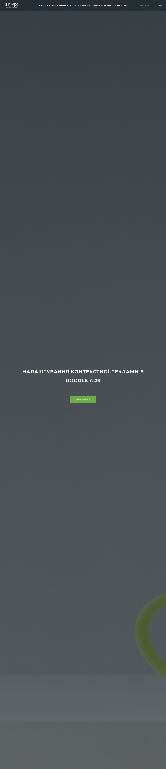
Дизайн (96, 5)
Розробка (43, 5)
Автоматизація (81, 5)
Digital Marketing (60, 5)
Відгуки (108, 5)
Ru (156, 6)
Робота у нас (121, 5)
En (160, 6)
